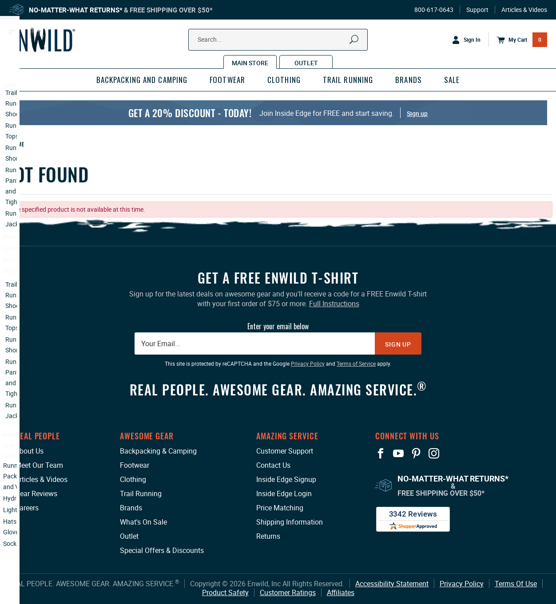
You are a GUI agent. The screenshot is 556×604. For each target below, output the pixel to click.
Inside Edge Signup (286, 479)
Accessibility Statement (392, 583)
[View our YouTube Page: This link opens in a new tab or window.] (398, 453)
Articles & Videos (524, 10)
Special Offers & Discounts (162, 550)
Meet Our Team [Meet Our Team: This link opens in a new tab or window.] (39, 465)
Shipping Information (289, 522)
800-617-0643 (433, 10)
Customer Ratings (288, 592)
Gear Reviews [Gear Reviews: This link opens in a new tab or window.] (36, 493)
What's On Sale (143, 522)
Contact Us (273, 465)
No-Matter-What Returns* (76, 10)
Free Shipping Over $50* (171, 10)
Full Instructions (334, 303)
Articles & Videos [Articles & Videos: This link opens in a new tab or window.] (41, 479)
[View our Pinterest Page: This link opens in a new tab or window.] (416, 453)
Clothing (133, 479)
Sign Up (398, 344)
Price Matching (279, 508)
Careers (27, 508)
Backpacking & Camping (158, 451)
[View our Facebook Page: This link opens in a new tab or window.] (380, 453)
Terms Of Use (516, 583)
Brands (131, 508)
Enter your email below (278, 326)
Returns (268, 536)
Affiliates (340, 592)
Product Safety (225, 592)
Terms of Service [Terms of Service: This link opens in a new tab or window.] (356, 363)
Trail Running (141, 493)
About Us (29, 451)
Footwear (134, 465)
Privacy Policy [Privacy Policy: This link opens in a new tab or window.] (308, 363)
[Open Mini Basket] (517, 39)
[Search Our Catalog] (265, 39)
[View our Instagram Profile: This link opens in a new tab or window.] (434, 453)
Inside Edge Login (284, 493)
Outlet (129, 536)
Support (477, 10)
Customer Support (284, 451)
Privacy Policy (462, 583)
